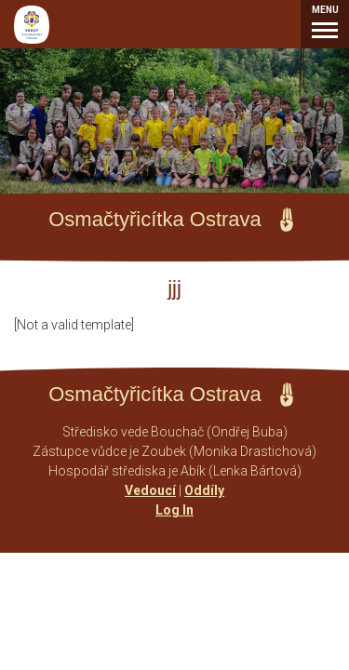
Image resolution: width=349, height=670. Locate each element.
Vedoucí (150, 490)
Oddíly (204, 490)
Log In (174, 509)
